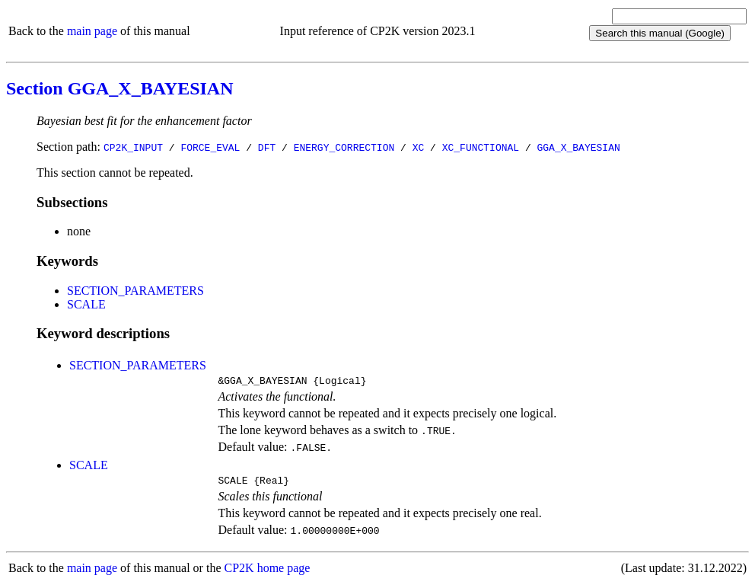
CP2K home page (268, 572)
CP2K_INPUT (133, 147)
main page (92, 30)
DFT (267, 147)
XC (419, 147)
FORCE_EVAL (210, 147)
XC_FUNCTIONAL (480, 147)
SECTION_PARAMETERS (135, 290)
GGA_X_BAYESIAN (578, 147)
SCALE (86, 304)
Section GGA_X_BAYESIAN (120, 88)
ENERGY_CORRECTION (344, 147)
